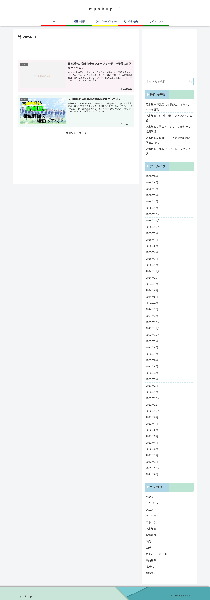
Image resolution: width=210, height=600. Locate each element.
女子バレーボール (156, 554)
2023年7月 (152, 354)
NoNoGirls (152, 503)
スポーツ (151, 522)
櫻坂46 (150, 566)
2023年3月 (152, 379)
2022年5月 (152, 436)
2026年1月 (152, 208)
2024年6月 (152, 290)
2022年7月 (152, 423)
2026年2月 (152, 201)
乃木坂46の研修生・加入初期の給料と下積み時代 (168, 140)
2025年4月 (152, 252)
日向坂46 (151, 560)
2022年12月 (153, 398)
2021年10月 (153, 468)
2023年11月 (153, 328)
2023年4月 (152, 373)
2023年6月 (152, 360)
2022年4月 (152, 442)
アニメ (150, 509)
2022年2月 (152, 455)
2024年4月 (152, 303)
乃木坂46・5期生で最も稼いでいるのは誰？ (169, 118)
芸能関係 (151, 573)
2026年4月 (152, 188)
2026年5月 (152, 182)
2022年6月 (152, 430)
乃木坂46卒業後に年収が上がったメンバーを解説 (168, 107)
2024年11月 (153, 271)
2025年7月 (152, 239)
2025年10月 (153, 227)
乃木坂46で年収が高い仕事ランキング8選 (169, 151)
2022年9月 (152, 417)
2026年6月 (152, 176)
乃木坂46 (151, 528)
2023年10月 (153, 334)
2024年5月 (152, 296)
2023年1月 (152, 392)
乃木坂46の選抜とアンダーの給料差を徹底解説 (168, 129)
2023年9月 (152, 341)
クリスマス (152, 516)
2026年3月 (152, 195)
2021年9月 (152, 474)
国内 (148, 541)
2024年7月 (152, 284)
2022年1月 (152, 461)
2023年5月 (152, 366)
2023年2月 (152, 385)
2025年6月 (152, 246)
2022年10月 (153, 411)
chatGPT (151, 497)
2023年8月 (152, 347)
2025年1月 (152, 265)
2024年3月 (152, 309)
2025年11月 (153, 220)
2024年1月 (152, 315)
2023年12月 (153, 322)
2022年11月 (153, 404)
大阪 (148, 547)
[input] (169, 81)
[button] (190, 81)
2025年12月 (153, 214)
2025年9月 (152, 233)
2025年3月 (152, 258)
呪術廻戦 (151, 535)
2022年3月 (152, 449)
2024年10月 (153, 277)
